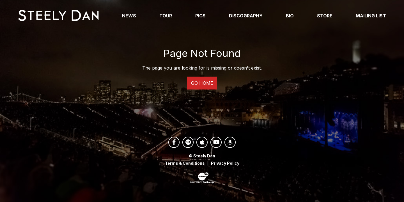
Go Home (202, 84)
